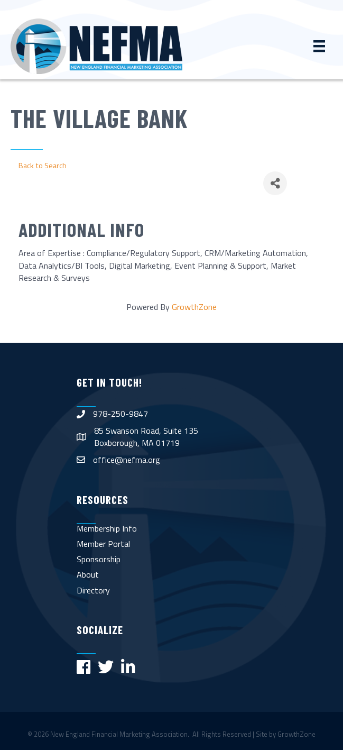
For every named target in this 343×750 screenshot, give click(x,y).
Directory (93, 590)
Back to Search (42, 165)
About (88, 574)
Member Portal (103, 543)
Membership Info (107, 528)
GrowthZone (194, 306)
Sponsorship (98, 559)
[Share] (275, 183)
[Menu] (319, 46)
